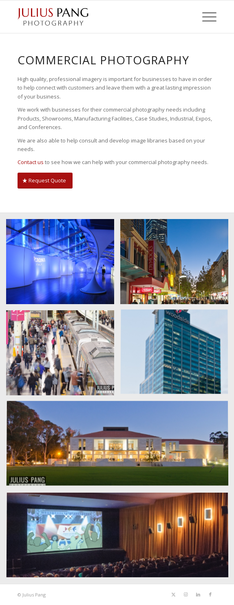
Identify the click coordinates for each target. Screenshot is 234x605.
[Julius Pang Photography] (97, 16)
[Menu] (205, 16)
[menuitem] (205, 16)
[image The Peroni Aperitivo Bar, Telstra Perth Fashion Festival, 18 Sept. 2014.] (63, 264)
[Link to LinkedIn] (198, 594)
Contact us (31, 162)
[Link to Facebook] (210, 594)
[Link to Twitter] (174, 594)
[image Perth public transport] (63, 355)
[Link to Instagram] (186, 594)
